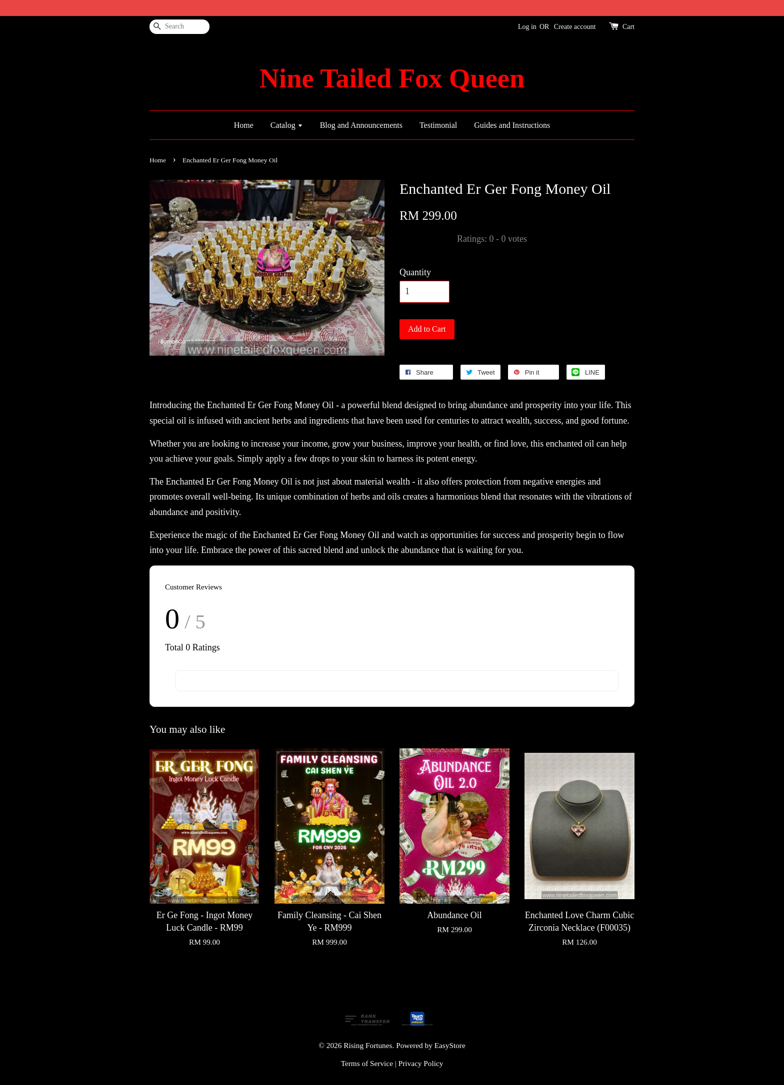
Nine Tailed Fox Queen (392, 78)
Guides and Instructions (512, 125)
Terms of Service (367, 1063)
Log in (527, 26)
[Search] (180, 26)
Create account (575, 26)
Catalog (286, 125)
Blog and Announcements (361, 125)
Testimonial (438, 125)
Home (244, 125)
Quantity (415, 272)
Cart (628, 26)
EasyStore (450, 1045)
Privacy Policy (421, 1063)
